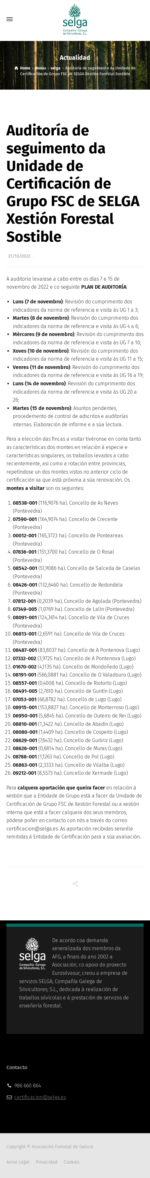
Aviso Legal (17, 1162)
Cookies (72, 1162)
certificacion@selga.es (40, 1097)
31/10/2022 (19, 256)
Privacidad (46, 1162)
